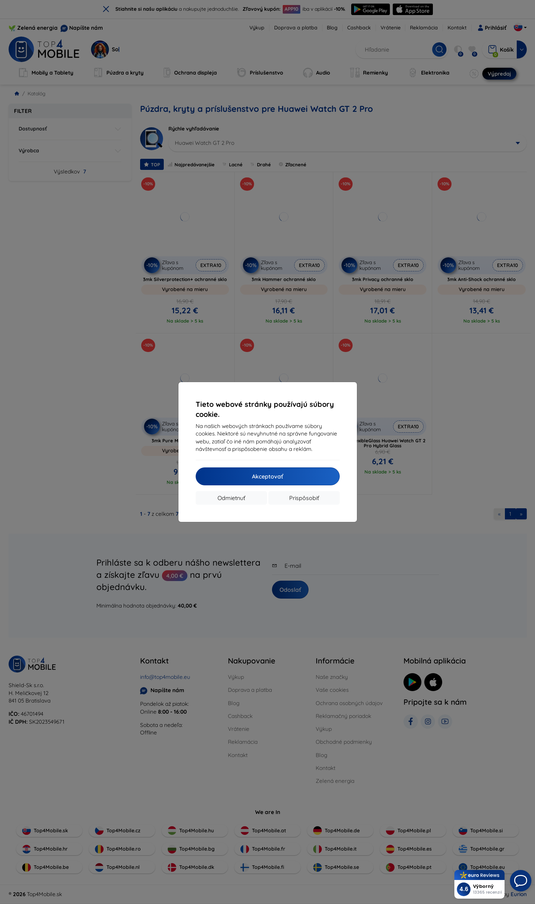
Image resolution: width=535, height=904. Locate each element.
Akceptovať (267, 476)
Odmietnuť (231, 497)
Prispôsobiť (304, 497)
